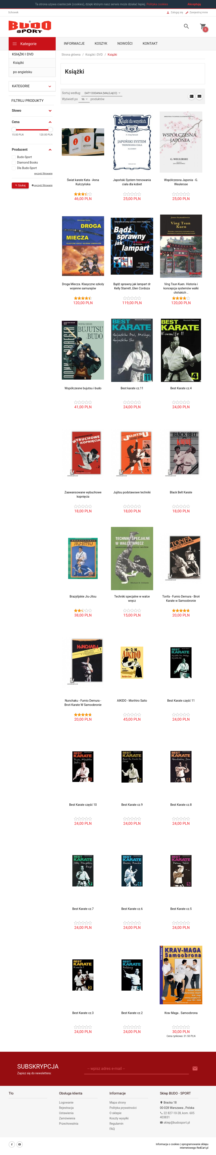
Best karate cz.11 (132, 388)
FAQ (112, 1129)
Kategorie (24, 43)
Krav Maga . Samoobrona (181, 1013)
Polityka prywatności (123, 1107)
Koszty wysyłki (119, 1118)
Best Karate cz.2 (132, 1013)
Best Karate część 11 (181, 700)
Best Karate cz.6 (132, 909)
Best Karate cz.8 (181, 804)
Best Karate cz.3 (83, 1013)
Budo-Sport (24, 157)
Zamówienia (67, 1118)
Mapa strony (117, 1102)
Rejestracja (66, 1107)
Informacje (74, 44)
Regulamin (116, 1123)
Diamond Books (27, 162)
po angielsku (22, 72)
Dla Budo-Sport (27, 168)
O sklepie (115, 1113)
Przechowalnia (68, 1123)
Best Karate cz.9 (132, 804)
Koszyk (101, 44)
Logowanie (66, 1102)
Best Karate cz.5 (181, 909)
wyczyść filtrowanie (43, 173)
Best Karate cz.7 (83, 909)
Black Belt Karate (181, 492)
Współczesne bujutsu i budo (83, 388)
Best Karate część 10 (83, 804)
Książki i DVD (23, 54)
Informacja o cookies (168, 1144)
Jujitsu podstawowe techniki (132, 492)
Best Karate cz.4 (181, 388)
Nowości (125, 44)
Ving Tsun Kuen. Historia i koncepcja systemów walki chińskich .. (181, 288)
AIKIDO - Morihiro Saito (132, 700)
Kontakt (150, 44)
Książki (18, 63)
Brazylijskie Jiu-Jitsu (83, 596)
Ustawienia (66, 1113)
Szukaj (20, 185)
